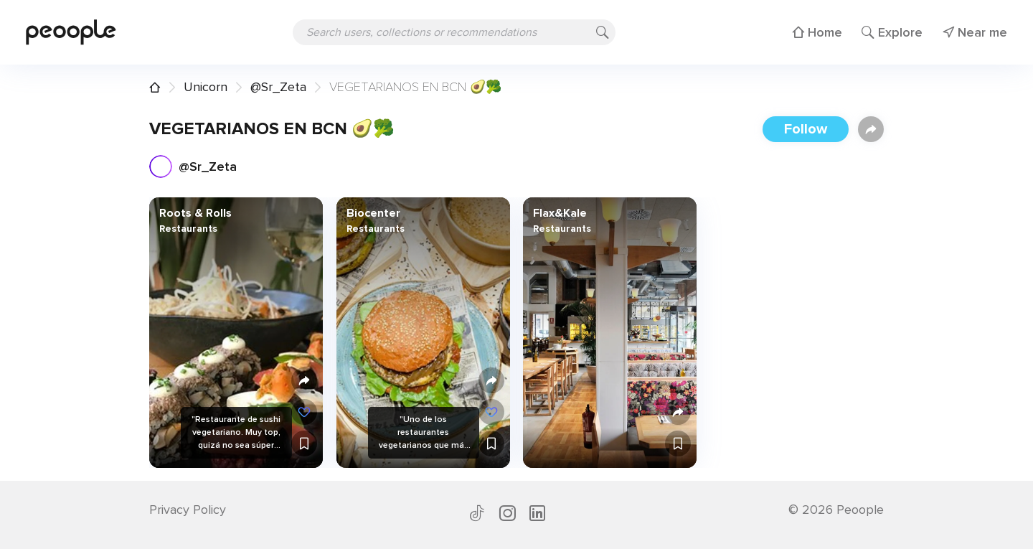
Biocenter (373, 213)
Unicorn (205, 87)
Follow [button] (805, 129)
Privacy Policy (187, 509)
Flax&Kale (560, 213)
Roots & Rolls (195, 213)
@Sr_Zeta (278, 87)
